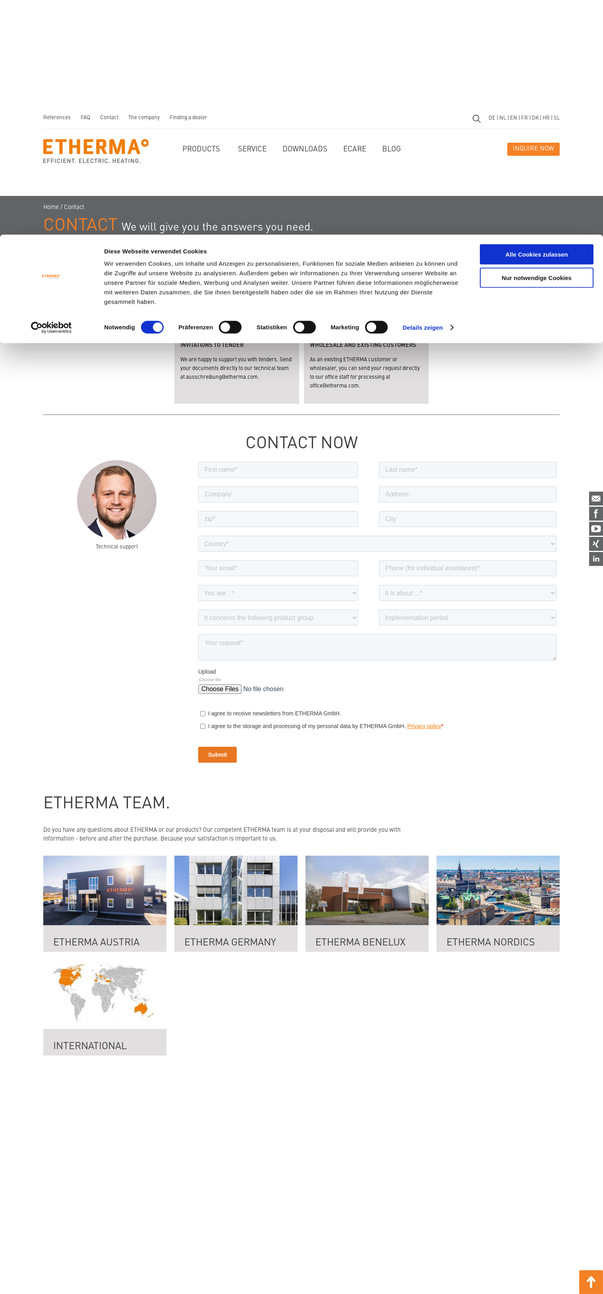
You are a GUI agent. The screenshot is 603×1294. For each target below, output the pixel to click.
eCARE (354, 149)
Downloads (304, 149)
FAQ (85, 117)
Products (201, 149)
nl (502, 118)
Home (51, 208)
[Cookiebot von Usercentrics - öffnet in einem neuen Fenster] (51, 93)
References (57, 117)
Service (252, 149)
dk (535, 118)
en (513, 118)
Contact (109, 117)
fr (524, 118)
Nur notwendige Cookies (537, 43)
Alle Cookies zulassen (536, 19)
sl (557, 118)
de (492, 118)
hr (546, 118)
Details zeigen (422, 92)
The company (144, 117)
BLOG (391, 149)
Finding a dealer (188, 117)
